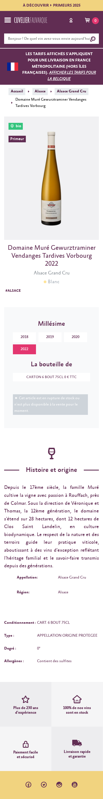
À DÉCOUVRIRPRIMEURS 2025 (51, 5)
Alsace (40, 91)
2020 (75, 337)
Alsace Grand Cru (71, 91)
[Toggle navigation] (7, 20)
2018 (24, 337)
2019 (50, 337)
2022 (24, 349)
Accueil (17, 91)
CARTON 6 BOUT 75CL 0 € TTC (49, 377)
